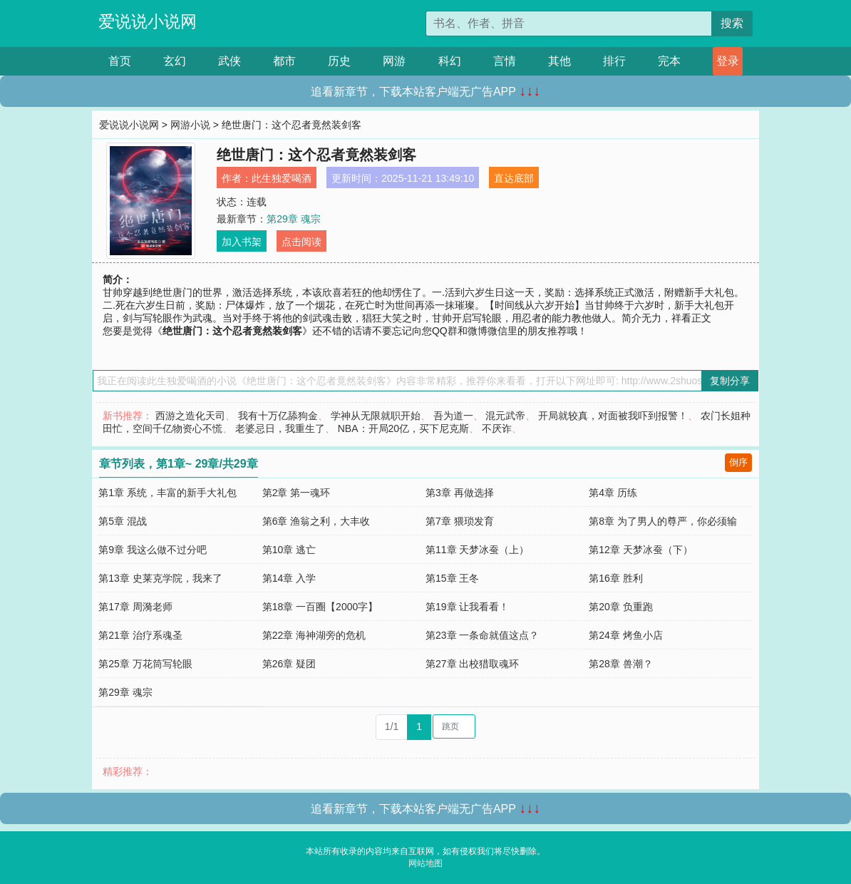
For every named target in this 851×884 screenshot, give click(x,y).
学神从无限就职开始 (376, 415)
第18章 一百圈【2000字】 (320, 606)
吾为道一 (453, 415)
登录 (727, 61)
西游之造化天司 (190, 415)
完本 (669, 61)
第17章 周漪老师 (135, 606)
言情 (504, 61)
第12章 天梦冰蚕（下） (640, 549)
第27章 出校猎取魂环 (472, 663)
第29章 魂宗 (293, 219)
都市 (284, 61)
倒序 (738, 462)
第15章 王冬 (452, 578)
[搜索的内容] (569, 23)
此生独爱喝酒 (281, 178)
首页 (119, 61)
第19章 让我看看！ (467, 606)
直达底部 (514, 178)
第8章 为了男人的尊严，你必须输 (663, 521)
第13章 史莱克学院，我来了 (160, 578)
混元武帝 (505, 415)
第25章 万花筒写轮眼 (145, 663)
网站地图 (425, 863)
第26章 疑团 (289, 663)
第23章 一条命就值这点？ (482, 635)
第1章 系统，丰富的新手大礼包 (167, 492)
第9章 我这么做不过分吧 (152, 549)
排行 (614, 61)
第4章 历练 (613, 492)
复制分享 (730, 380)
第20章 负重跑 (620, 606)
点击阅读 (301, 241)
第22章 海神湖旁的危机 (314, 635)
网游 (394, 61)
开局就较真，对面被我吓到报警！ (613, 415)
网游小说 (190, 124)
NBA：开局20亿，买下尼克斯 (403, 428)
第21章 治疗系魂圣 (140, 635)
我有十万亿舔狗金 (278, 415)
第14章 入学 (289, 578)
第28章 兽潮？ (620, 663)
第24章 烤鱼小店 (625, 635)
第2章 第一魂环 (296, 492)
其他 (559, 61)
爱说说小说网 (147, 21)
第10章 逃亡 (289, 549)
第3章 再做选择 (460, 492)
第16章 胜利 (615, 578)
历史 (339, 61)
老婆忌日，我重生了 (280, 428)
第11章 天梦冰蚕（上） (477, 549)
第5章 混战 (122, 521)
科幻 (449, 61)
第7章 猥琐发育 (460, 521)
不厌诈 (497, 428)
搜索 (732, 23)
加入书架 (242, 241)
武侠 (229, 61)
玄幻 (174, 61)
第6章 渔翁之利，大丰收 (316, 521)
